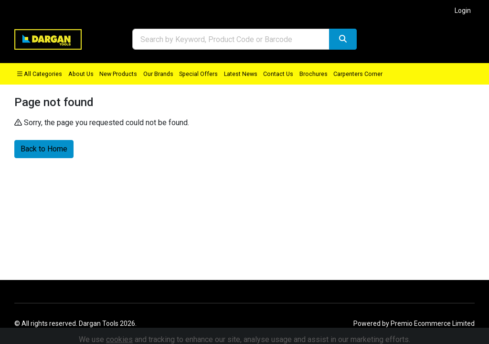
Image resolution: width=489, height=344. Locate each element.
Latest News (240, 73)
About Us (81, 73)
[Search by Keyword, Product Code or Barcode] (231, 39)
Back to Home (44, 148)
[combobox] (231, 39)
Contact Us (278, 73)
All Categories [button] (39, 73)
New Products (118, 73)
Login (463, 10)
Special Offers (198, 73)
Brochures (313, 73)
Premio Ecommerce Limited (433, 323)
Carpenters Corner (358, 73)
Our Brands (158, 73)
